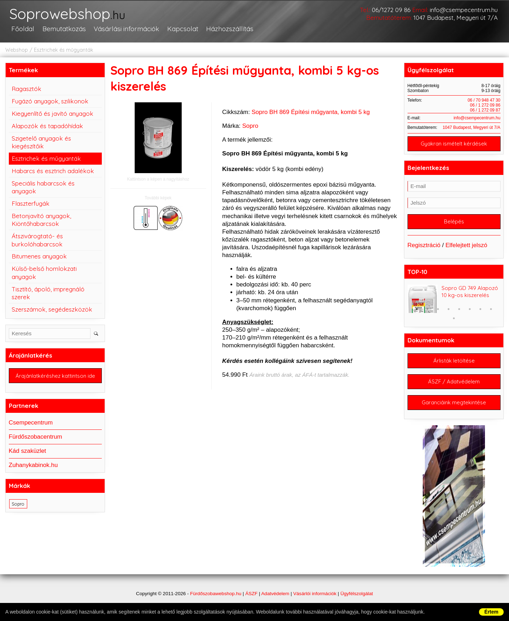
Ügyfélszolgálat (356, 593)
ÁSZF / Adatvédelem (454, 381)
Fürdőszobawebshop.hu (215, 593)
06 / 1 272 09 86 (485, 105)
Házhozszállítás (228, 29)
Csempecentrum (31, 422)
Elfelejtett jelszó (466, 245)
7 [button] (480, 309)
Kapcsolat (181, 29)
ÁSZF (251, 593)
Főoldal (22, 29)
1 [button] (416, 309)
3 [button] (437, 309)
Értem (491, 612)
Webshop (16, 50)
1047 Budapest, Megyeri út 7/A (456, 17)
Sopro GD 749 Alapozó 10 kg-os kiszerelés (469, 292)
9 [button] (453, 318)
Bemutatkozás (64, 29)
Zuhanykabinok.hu (33, 465)
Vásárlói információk (314, 593)
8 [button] (491, 309)
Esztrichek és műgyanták (63, 50)
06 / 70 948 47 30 (484, 100)
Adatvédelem (275, 593)
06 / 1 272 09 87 (485, 110)
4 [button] (448, 309)
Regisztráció (424, 245)
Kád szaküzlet (27, 451)
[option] (454, 299)
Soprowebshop (68, 14)
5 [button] (459, 309)
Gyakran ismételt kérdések (454, 143)
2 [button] (427, 309)
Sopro (250, 126)
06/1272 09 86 (391, 9)
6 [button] (469, 309)
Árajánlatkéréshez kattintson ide (55, 375)
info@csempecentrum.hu (464, 9)
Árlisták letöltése (454, 361)
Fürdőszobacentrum (35, 436)
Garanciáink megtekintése (454, 402)
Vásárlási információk (125, 29)
